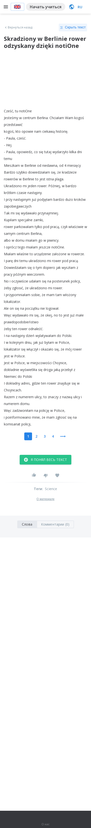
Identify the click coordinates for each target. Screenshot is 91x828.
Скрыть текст (73, 27)
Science (51, 488)
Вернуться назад (18, 27)
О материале (45, 499)
